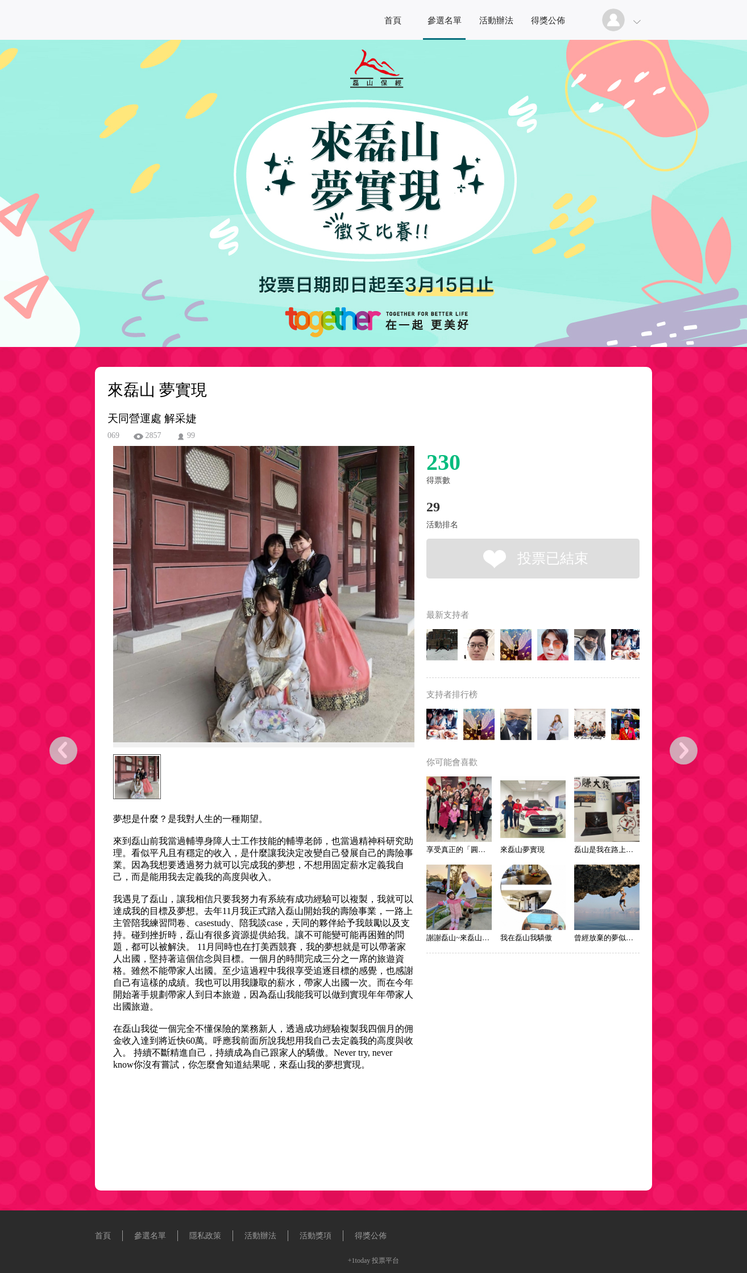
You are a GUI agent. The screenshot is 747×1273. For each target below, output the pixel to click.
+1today (359, 1260)
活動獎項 (315, 1235)
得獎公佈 (548, 20)
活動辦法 (496, 20)
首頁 (392, 20)
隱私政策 (205, 1235)
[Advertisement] (246, 1142)
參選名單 (445, 20)
